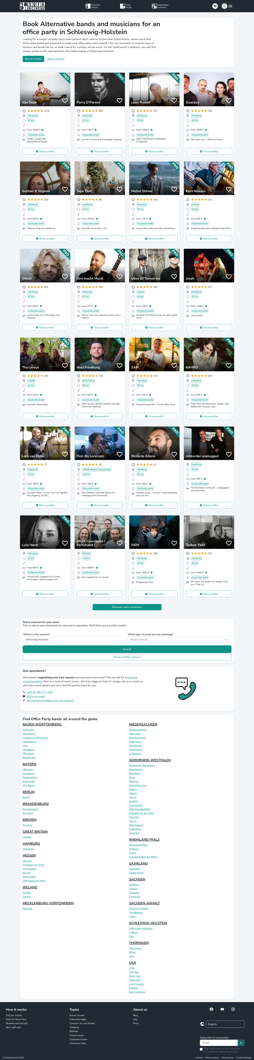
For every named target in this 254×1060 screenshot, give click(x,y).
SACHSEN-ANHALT (144, 903)
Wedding (74, 1027)
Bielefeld (134, 773)
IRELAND (30, 887)
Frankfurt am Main (33, 865)
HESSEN (29, 855)
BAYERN (29, 764)
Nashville (134, 980)
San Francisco (137, 992)
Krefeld (133, 801)
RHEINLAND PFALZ (144, 839)
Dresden (134, 892)
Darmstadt (29, 877)
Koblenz (134, 849)
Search (127, 649)
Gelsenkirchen (137, 785)
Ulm (25, 745)
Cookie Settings (243, 1057)
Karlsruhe (28, 730)
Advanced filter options (127, 657)
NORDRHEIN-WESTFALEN (150, 760)
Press (136, 1023)
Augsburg (28, 773)
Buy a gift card (13, 1027)
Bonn (132, 777)
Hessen (27, 861)
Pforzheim (29, 753)
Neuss (133, 821)
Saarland (134, 869)
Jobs (135, 1019)
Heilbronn (29, 749)
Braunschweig (137, 738)
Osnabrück (135, 745)
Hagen (133, 789)
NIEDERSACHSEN (143, 724)
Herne (133, 797)
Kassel (27, 873)
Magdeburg (136, 912)
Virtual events (76, 1035)
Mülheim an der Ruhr (141, 813)
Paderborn (135, 829)
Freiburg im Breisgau (35, 738)
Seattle (133, 988)
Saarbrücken (136, 873)
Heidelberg (29, 742)
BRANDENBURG (36, 804)
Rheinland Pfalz (138, 845)
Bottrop (133, 781)
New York (135, 976)
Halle (132, 916)
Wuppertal (135, 769)
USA (132, 963)
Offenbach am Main (34, 881)
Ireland (27, 892)
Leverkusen (136, 805)
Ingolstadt (29, 781)
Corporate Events (78, 1039)
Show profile (46, 151)
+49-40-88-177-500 (40, 692)
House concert (76, 1015)
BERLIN (29, 792)
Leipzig (133, 889)
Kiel (131, 936)
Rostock (27, 908)
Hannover (135, 734)
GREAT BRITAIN (35, 831)
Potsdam (28, 813)
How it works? (56, 59)
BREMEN (30, 820)
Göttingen (135, 753)
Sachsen (134, 885)
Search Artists (33, 59)
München (28, 769)
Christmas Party (77, 1043)
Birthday (73, 1031)
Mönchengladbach (140, 809)
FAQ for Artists (14, 1015)
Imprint (199, 1057)
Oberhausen (136, 825)
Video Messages (77, 1019)
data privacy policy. (229, 1051)
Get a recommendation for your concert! (50, 700)
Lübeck (133, 932)
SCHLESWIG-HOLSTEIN (148, 923)
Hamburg (28, 849)
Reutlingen (29, 757)
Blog (135, 1015)
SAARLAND (138, 863)
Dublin (27, 896)
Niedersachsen (138, 730)
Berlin (26, 797)
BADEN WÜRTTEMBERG (42, 724)
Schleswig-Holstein (141, 928)
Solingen (134, 833)
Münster (134, 817)
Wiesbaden (29, 869)
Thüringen (135, 948)
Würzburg (29, 785)
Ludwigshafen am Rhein (143, 857)
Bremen (27, 825)
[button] (227, 6)
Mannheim (29, 734)
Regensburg (30, 777)
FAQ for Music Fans (16, 1019)
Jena (131, 956)
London (27, 837)
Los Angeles (136, 984)
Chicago (134, 972)
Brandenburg (30, 809)
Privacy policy (212, 1057)
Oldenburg (135, 742)
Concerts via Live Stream (82, 1023)
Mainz (132, 853)
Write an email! (36, 696)
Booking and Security (17, 1023)
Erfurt (132, 952)
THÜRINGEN (139, 943)
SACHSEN (137, 879)
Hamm (133, 793)
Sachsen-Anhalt (138, 908)
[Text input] (219, 1043)
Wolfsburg (135, 749)
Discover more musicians (127, 607)
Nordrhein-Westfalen (142, 765)
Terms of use (227, 1057)
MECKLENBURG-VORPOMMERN (48, 903)
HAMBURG (31, 843)
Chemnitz (134, 896)
